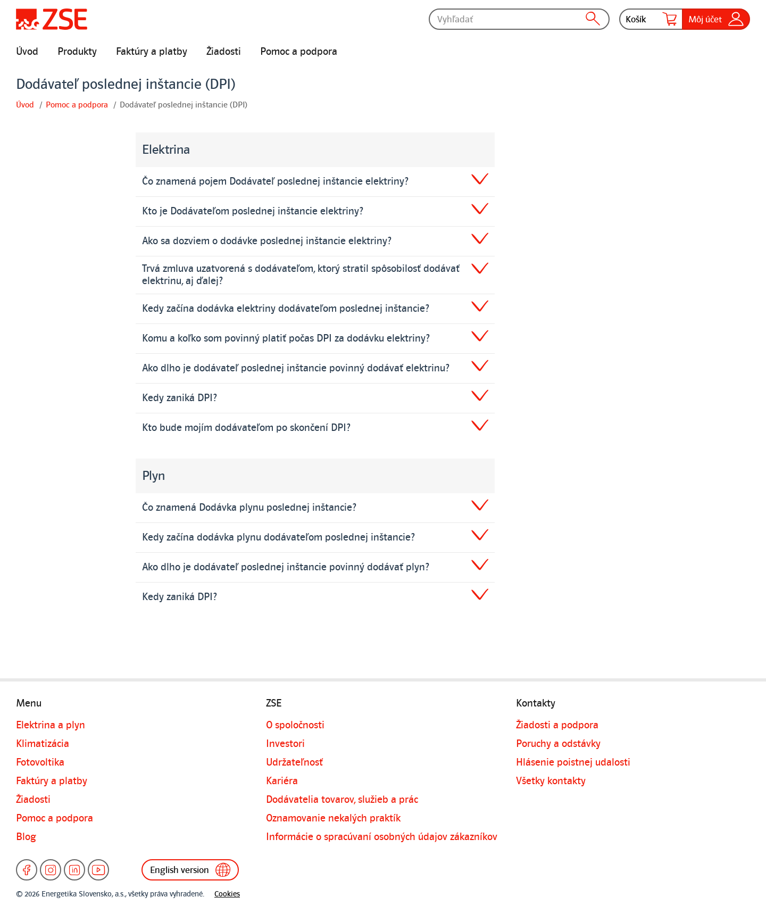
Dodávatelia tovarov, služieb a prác (342, 799)
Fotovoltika (40, 762)
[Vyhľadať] (519, 19)
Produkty (77, 51)
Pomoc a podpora (298, 51)
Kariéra (282, 781)
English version (190, 870)
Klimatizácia (42, 744)
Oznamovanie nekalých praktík (333, 818)
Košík (651, 19)
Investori (285, 744)
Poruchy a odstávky (558, 744)
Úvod (27, 51)
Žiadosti (223, 51)
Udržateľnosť (294, 762)
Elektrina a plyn (50, 725)
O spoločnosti (295, 725)
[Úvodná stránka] (51, 19)
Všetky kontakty (551, 781)
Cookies (227, 894)
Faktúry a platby (151, 51)
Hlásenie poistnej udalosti (573, 762)
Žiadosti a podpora (557, 725)
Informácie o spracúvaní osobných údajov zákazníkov (381, 837)
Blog (26, 837)
